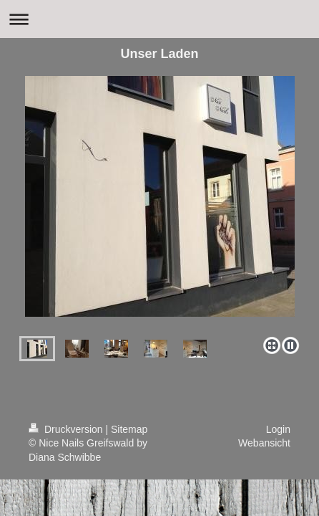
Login (278, 429)
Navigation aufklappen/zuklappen (159, 19)
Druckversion (67, 429)
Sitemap (129, 429)
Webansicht (264, 443)
